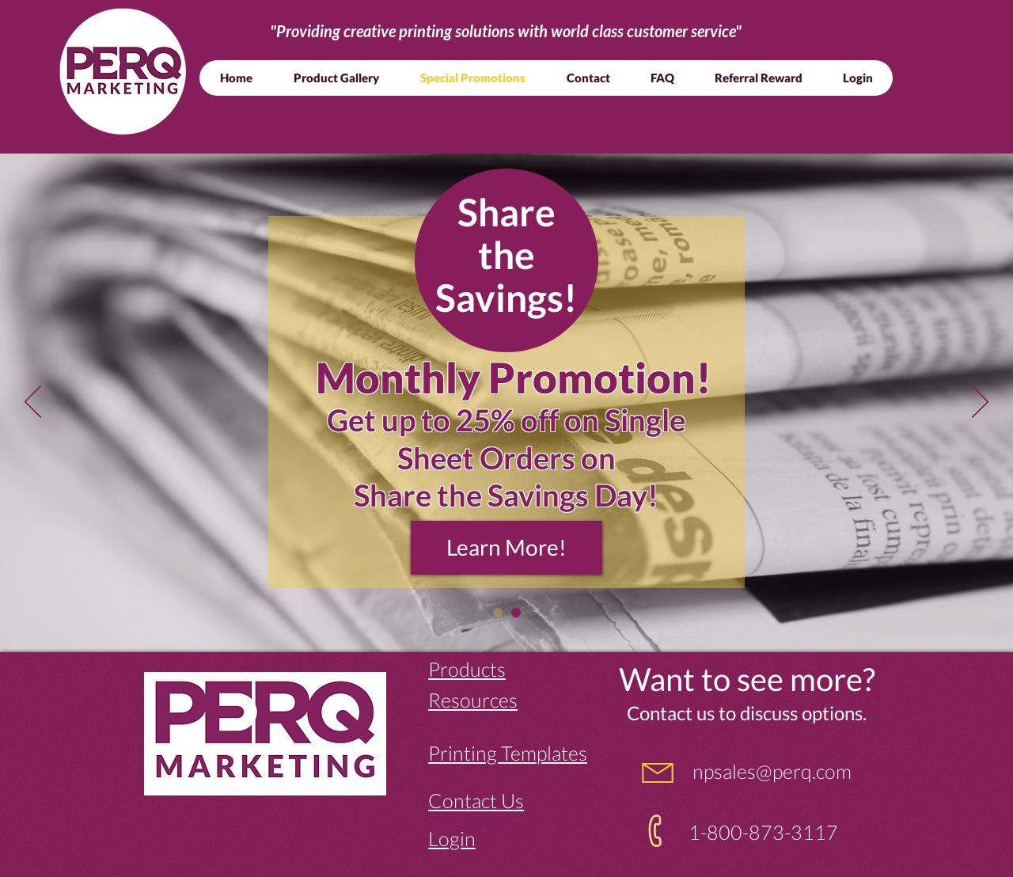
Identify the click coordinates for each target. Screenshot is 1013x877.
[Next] (980, 402)
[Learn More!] (506, 548)
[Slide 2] (498, 612)
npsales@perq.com (770, 771)
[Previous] (33, 402)
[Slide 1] (516, 612)
